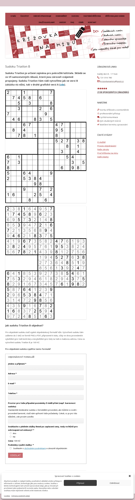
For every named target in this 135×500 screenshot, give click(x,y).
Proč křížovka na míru (107, 153)
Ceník (81, 22)
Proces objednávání (106, 145)
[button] (129, 476)
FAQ (72, 22)
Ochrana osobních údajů (20, 496)
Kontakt (92, 22)
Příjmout (80, 483)
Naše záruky (103, 149)
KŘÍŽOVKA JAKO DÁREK (114, 16)
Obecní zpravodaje (42, 16)
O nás (13, 16)
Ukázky (62, 22)
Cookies (7, 496)
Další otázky (103, 156)
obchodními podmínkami (35, 448)
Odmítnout (114, 483)
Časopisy (24, 16)
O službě (101, 142)
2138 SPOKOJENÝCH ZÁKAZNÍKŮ (113, 92)
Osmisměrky (61, 16)
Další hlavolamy (47, 22)
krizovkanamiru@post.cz (112, 81)
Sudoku (75, 16)
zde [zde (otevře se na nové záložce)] (62, 84)
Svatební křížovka (92, 16)
